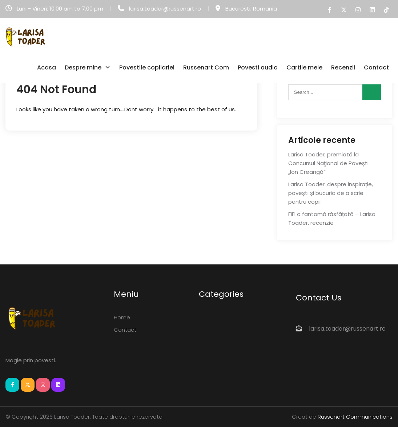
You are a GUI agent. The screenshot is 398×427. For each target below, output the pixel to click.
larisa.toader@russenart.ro (165, 8)
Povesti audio (258, 67)
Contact (376, 67)
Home (122, 317)
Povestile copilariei (146, 67)
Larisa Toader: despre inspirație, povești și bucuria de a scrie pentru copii (330, 192)
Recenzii (343, 67)
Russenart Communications (355, 416)
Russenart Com (206, 67)
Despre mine (83, 67)
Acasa (46, 67)
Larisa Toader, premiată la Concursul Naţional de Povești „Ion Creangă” (328, 163)
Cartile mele (304, 67)
